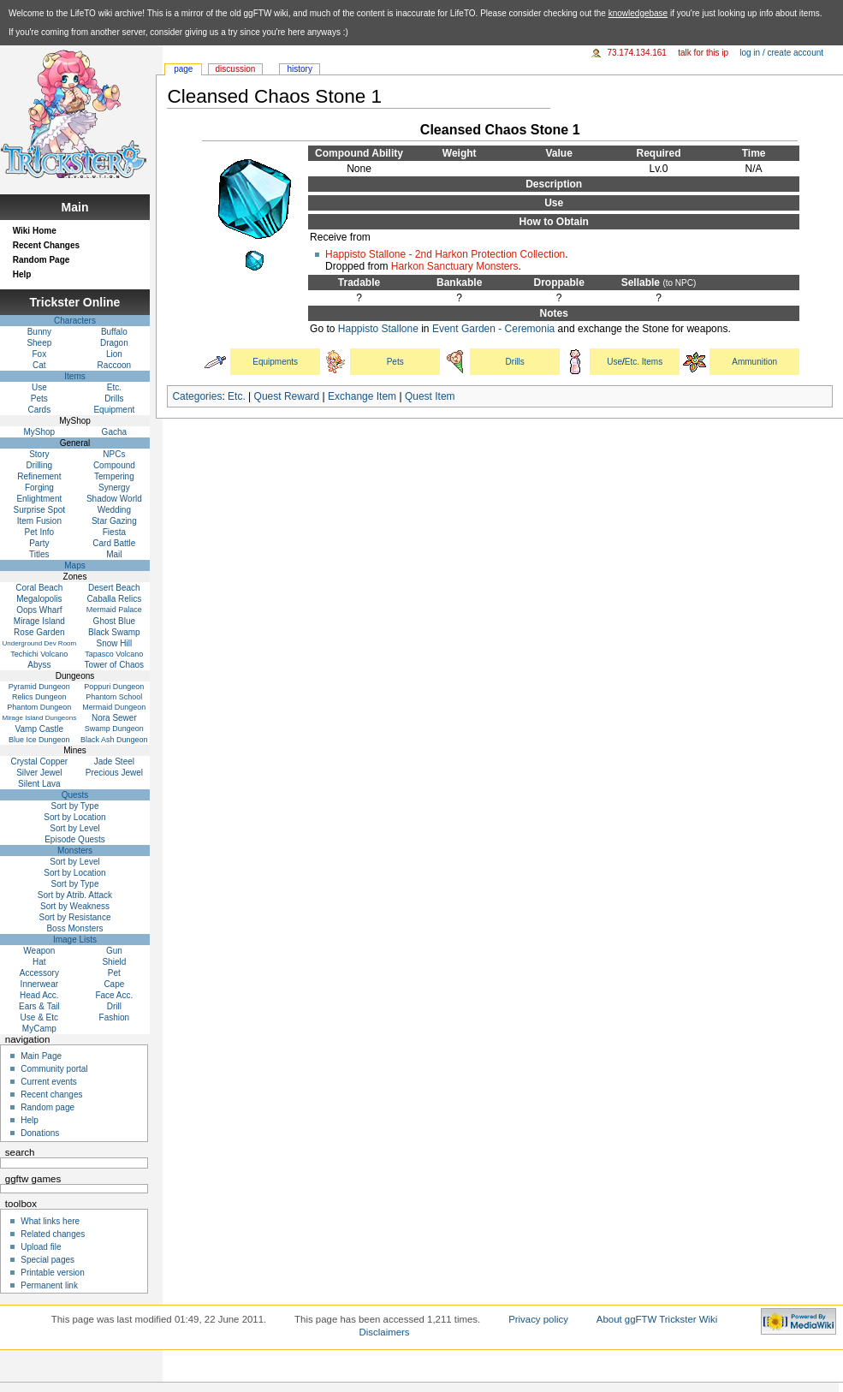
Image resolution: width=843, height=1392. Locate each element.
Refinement (39, 476)
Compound (114, 465)
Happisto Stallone (378, 329)
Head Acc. (39, 995)
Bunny (39, 331)
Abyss (38, 664)
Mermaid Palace (114, 609)
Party (39, 543)
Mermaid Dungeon (113, 707)
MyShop (40, 432)
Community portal (54, 1069)
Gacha (114, 432)
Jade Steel (114, 761)
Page (183, 69)
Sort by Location (74, 817)
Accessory (39, 973)
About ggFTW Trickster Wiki (657, 1319)
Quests (75, 795)
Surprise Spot (40, 510)
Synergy (114, 487)
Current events (49, 1081)
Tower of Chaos (114, 664)
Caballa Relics (113, 599)
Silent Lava (39, 783)
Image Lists (75, 939)
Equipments (275, 361)
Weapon (39, 950)
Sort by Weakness (75, 906)
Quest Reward (287, 396)
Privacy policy (538, 1319)
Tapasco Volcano (114, 654)
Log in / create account (781, 52)
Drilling (40, 465)
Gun (114, 950)
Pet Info (39, 532)
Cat (39, 365)
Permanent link (49, 1285)
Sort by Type (75, 806)
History (299, 69)
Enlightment (39, 498)
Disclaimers (384, 1332)
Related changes (53, 1234)
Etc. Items (643, 361)
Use (614, 361)
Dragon (114, 343)
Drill (114, 1006)
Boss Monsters (74, 928)
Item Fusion (39, 521)
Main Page (41, 1056)
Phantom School (114, 697)
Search (20, 1152)
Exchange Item (362, 396)
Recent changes (51, 1094)
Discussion (236, 69)
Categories (197, 396)
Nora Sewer (114, 718)
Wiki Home (34, 230)
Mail (114, 554)
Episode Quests (75, 839)
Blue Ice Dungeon (39, 739)
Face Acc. (114, 995)
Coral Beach (38, 587)
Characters (75, 320)
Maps (74, 565)
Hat (39, 962)
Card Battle (113, 543)
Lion (114, 354)
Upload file (41, 1247)
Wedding (114, 510)
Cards (39, 409)
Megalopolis (39, 599)
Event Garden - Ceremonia (493, 329)
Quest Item (430, 396)
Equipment (113, 409)
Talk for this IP (703, 52)
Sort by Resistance (75, 917)
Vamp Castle (39, 729)
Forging (39, 487)
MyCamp (39, 1028)
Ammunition (754, 361)
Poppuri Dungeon (114, 686)
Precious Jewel (114, 772)
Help (22, 274)
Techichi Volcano (39, 654)
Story (39, 454)
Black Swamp (114, 632)
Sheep (39, 343)
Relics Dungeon (39, 697)
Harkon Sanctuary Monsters (455, 266)
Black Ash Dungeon (114, 739)
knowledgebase (638, 13)
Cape (114, 984)
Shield (114, 962)
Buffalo (114, 331)
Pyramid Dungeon (39, 686)
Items (74, 376)
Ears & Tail (39, 1006)
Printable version (52, 1272)
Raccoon (114, 365)
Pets (395, 361)
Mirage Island (39, 621)
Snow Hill (115, 643)
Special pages (47, 1259)
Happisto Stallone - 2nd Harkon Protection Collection (445, 254)
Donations (40, 1133)
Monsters (74, 850)
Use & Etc (39, 1017)
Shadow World (114, 498)
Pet (114, 973)
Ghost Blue (114, 621)
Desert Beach (114, 587)
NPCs (114, 454)
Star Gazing (114, 521)
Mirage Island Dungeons (39, 718)
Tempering (114, 476)
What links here (50, 1221)
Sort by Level (74, 828)
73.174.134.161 (637, 52)
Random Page (41, 260)
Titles (39, 554)
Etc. (237, 396)
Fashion (114, 1017)
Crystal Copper (39, 761)
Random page (47, 1107)
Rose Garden (39, 632)
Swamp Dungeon (114, 728)
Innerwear (39, 984)
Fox (40, 354)
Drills (515, 361)
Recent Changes (46, 245)
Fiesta (114, 532)
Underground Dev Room (39, 643)
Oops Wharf (39, 610)
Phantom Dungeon (39, 707)
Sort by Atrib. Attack (75, 895)
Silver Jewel (39, 772)
